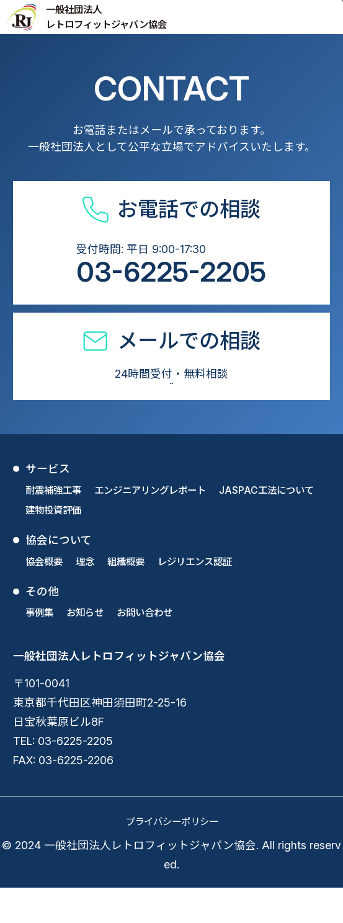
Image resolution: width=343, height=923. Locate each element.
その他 (42, 627)
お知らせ (85, 648)
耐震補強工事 (53, 526)
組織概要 (126, 598)
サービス (47, 504)
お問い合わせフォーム (171, 404)
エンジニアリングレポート (150, 526)
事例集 (39, 648)
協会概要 (44, 598)
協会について (58, 575)
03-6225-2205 (171, 271)
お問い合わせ (144, 648)
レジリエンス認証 (195, 598)
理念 (85, 598)
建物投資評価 (53, 546)
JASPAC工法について (266, 526)
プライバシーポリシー (171, 857)
